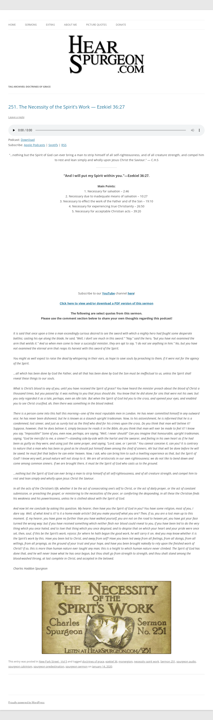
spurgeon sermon (77, 666)
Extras (50, 24)
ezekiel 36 (111, 661)
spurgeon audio (186, 661)
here (131, 293)
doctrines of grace (93, 661)
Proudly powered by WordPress (26, 702)
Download (28, 140)
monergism (126, 661)
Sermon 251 (167, 661)
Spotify (53, 145)
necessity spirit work (146, 661)
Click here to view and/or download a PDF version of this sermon (106, 303)
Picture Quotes (96, 24)
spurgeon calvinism (20, 666)
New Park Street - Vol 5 (53, 661)
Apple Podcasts (34, 145)
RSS (64, 145)
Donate (121, 24)
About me (70, 24)
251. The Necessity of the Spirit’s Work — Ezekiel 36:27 (66, 107)
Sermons (31, 24)
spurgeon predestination (48, 666)
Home (12, 24)
